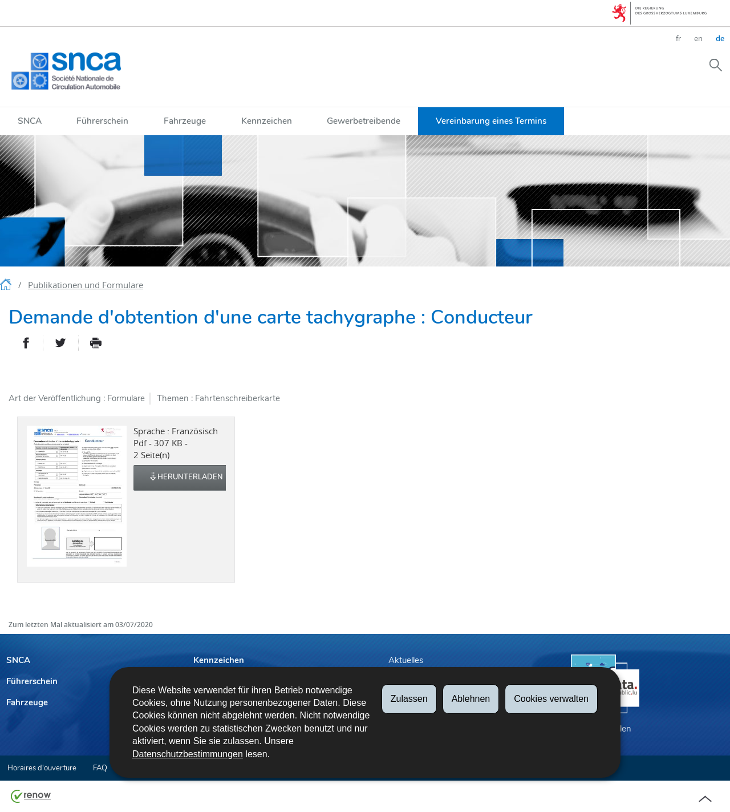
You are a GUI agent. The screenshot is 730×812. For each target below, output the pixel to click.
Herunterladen (186, 477)
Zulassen (409, 699)
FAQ (100, 768)
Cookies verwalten (551, 699)
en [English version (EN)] (698, 38)
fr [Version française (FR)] (678, 38)
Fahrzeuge (185, 121)
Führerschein (102, 121)
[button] (715, 64)
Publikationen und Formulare (85, 284)
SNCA (30, 121)
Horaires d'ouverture (41, 768)
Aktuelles (405, 660)
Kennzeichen (266, 121)
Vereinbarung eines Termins (491, 121)
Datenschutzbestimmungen (187, 754)
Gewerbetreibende (363, 121)
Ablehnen (471, 699)
